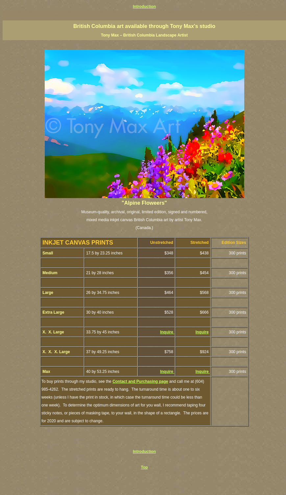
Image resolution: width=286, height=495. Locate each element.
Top (144, 467)
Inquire (167, 332)
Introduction (144, 6)
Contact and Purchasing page (140, 381)
